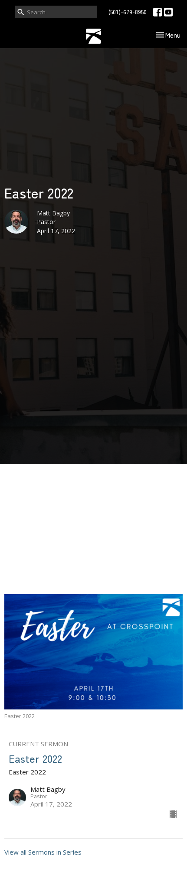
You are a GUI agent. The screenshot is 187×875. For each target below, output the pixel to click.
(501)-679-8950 (127, 12)
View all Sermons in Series (43, 852)
